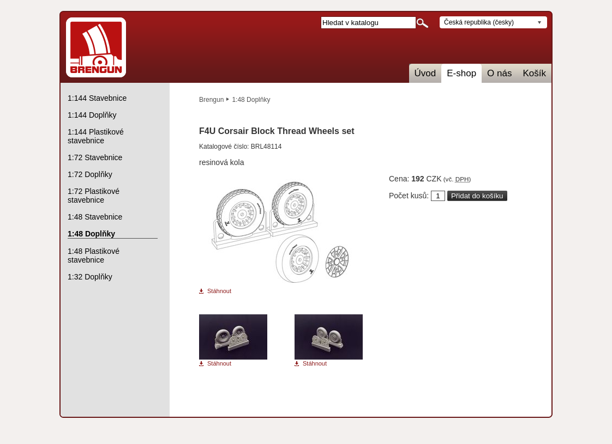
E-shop (461, 73)
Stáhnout (219, 291)
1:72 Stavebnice (95, 157)
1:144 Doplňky (92, 115)
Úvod (425, 73)
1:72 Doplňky (90, 174)
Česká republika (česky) (479, 22)
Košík (534, 73)
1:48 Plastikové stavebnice (93, 255)
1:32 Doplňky (90, 276)
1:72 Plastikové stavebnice (93, 195)
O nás (499, 73)
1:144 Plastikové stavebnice (96, 136)
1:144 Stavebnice (97, 98)
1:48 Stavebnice (95, 216)
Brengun (211, 100)
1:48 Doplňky (251, 100)
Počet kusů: (409, 195)
